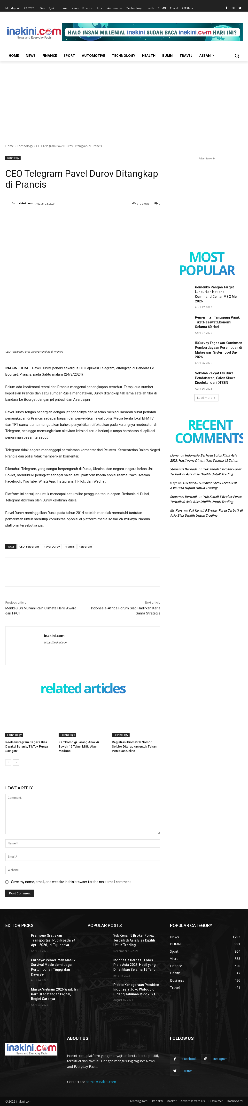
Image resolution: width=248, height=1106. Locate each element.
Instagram (220, 1059)
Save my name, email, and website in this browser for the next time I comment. (71, 882)
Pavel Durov (52, 546)
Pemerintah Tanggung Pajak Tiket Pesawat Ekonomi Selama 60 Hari (217, 322)
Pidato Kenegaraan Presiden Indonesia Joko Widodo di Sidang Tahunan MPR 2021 (136, 989)
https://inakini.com (55, 642)
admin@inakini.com (101, 1081)
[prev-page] (8, 762)
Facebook (189, 1059)
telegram (85, 546)
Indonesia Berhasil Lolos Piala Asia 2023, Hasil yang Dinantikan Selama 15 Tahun (135, 964)
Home (9, 146)
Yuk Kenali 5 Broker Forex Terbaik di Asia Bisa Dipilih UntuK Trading (134, 940)
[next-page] (16, 762)
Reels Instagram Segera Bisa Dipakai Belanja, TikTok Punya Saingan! (26, 746)
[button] (237, 55)
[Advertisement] (124, 97)
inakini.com (24, 203)
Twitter (187, 1071)
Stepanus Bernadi (183, 469)
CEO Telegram (29, 546)
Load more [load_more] (206, 398)
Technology (25, 146)
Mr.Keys (176, 510)
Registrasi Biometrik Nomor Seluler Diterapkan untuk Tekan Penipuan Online (134, 746)
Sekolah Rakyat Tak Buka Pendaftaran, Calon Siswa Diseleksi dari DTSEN (215, 378)
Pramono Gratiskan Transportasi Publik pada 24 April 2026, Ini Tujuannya (53, 940)
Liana (174, 455)
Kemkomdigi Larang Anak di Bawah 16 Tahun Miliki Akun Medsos (79, 746)
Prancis (70, 546)
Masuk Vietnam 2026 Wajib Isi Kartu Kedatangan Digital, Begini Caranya (54, 994)
